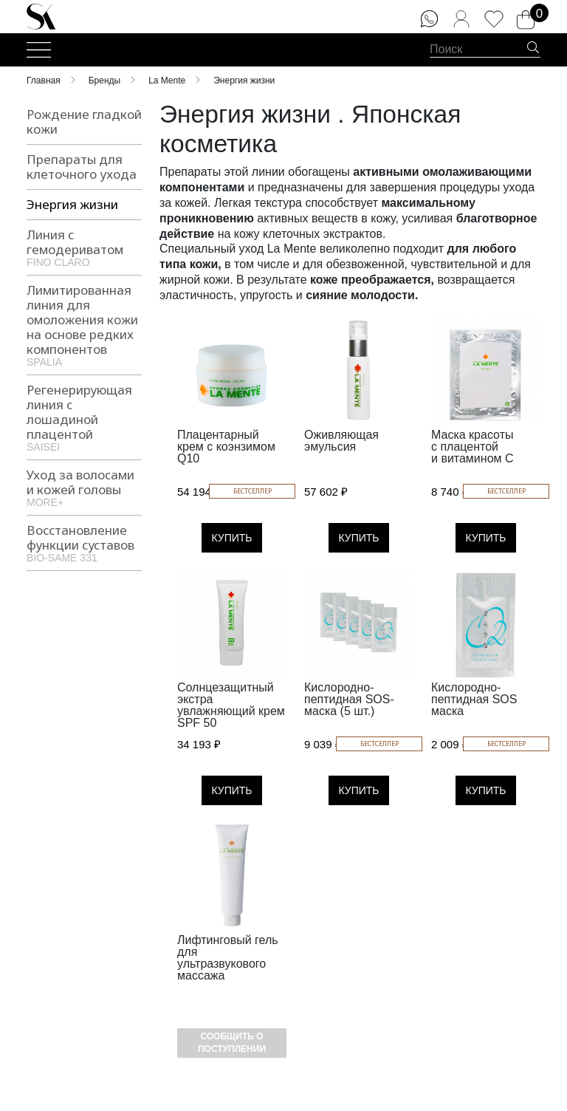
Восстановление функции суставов (84, 542)
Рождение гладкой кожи (84, 121)
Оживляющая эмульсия (341, 440)
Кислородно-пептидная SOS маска (474, 699)
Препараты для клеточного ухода (82, 166)
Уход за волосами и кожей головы (84, 486)
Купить (231, 538)
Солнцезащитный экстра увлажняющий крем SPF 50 (231, 705)
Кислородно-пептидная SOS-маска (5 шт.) (349, 699)
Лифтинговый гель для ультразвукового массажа (227, 958)
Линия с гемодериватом (84, 246)
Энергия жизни (72, 204)
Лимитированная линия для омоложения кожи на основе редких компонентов (84, 324)
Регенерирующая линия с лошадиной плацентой (84, 416)
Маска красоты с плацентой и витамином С (472, 446)
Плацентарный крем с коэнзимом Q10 (226, 446)
